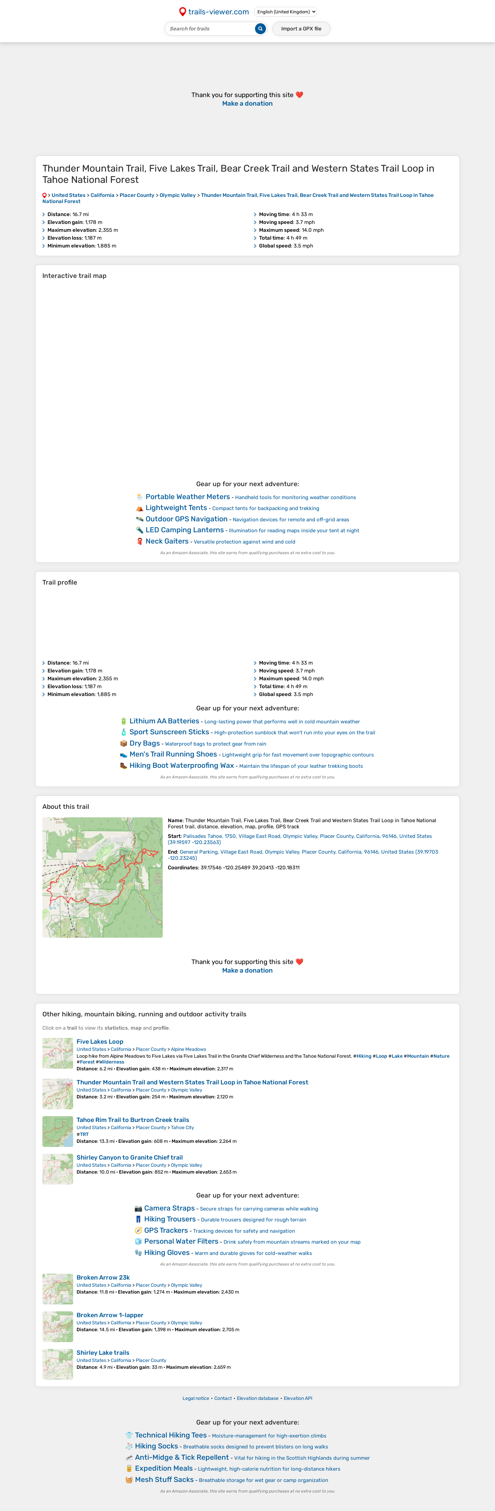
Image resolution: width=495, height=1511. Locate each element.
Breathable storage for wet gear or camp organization (263, 1480)
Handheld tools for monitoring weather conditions (295, 497)
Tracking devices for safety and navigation (244, 1231)
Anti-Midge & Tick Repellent (182, 1457)
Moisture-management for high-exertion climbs (269, 1436)
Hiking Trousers (170, 1219)
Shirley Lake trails (103, 1352)
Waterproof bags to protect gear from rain (215, 744)
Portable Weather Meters (188, 496)
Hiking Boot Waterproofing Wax (182, 765)
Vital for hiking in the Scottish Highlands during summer (302, 1458)
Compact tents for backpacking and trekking (265, 508)
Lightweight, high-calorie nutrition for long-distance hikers (269, 1469)
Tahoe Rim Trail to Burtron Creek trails (133, 1120)
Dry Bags (145, 743)
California (121, 1049)
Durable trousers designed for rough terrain (253, 1220)
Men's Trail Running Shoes (173, 754)
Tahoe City (182, 1128)
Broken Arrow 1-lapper (110, 1315)
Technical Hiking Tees (171, 1435)
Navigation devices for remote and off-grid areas (291, 520)
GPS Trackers (166, 1230)
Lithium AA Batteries (164, 721)
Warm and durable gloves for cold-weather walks (253, 1253)
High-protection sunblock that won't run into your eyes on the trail (294, 733)
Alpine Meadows (188, 1049)
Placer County (151, 1049)
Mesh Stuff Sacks (164, 1479)
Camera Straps (169, 1208)
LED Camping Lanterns (185, 529)
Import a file (301, 29)
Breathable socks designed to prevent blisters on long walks (255, 1447)
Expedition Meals (164, 1468)
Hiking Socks (156, 1446)
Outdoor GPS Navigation (187, 518)
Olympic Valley (186, 1090)
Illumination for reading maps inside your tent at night (294, 530)
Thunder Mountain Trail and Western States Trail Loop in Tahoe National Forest (192, 1082)
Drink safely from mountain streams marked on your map (292, 1242)
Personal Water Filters (181, 1241)
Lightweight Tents (176, 507)
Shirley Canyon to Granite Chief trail (130, 1157)
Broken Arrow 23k (103, 1277)
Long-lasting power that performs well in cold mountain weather (282, 722)
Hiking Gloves (167, 1252)
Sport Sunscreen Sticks (169, 731)
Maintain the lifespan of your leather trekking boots (301, 766)
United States (91, 1049)
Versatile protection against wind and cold (244, 542)
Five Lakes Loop (100, 1041)
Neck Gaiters (167, 541)
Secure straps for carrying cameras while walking (259, 1209)
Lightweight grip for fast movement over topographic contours (298, 755)
